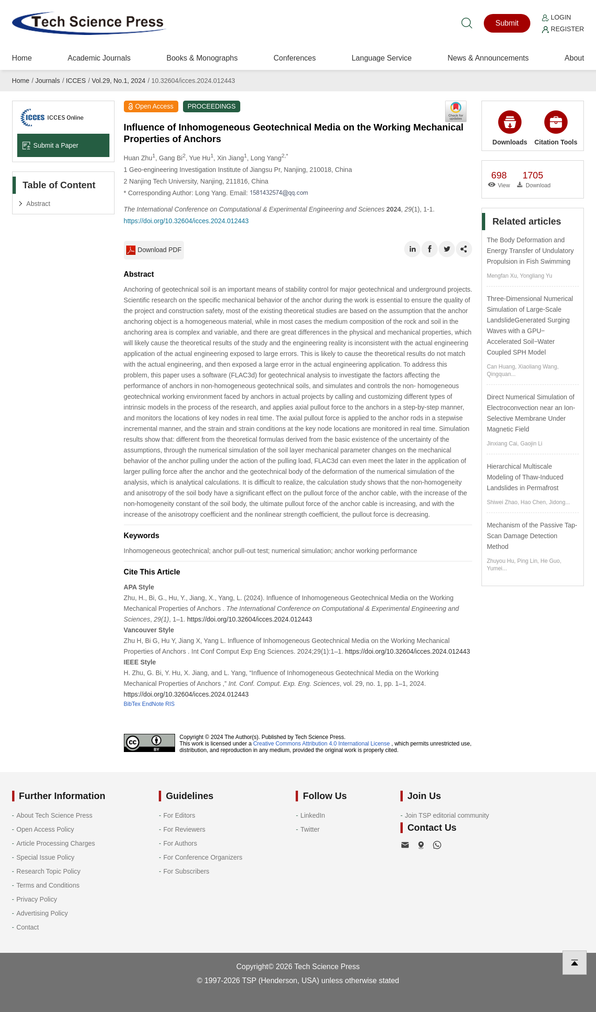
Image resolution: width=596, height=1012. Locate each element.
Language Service (382, 58)
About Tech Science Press (54, 815)
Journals (47, 80)
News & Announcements (487, 58)
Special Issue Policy (45, 857)
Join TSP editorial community (447, 815)
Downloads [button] (510, 128)
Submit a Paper (50, 145)
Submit (507, 23)
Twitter (309, 829)
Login (556, 17)
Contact (27, 927)
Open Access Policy (45, 829)
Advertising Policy (42, 913)
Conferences (294, 58)
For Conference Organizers (203, 857)
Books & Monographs (201, 58)
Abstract (38, 203)
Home (22, 58)
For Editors (179, 815)
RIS (170, 704)
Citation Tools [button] (556, 128)
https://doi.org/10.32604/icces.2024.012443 (186, 221)
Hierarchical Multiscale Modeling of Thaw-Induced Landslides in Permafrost (525, 477)
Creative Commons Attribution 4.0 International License (321, 743)
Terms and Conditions (47, 885)
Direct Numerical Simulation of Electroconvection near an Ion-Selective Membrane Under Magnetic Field (531, 413)
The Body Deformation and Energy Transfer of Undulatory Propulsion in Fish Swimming (530, 250)
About (574, 58)
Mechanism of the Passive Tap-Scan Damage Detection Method (532, 535)
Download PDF (154, 250)
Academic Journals (99, 58)
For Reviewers (184, 829)
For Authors (180, 843)
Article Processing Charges (55, 843)
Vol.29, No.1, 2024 (118, 80)
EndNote (153, 704)
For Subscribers (186, 871)
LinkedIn (312, 815)
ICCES (76, 80)
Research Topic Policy (48, 871)
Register (563, 29)
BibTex (132, 704)
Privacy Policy (36, 899)
